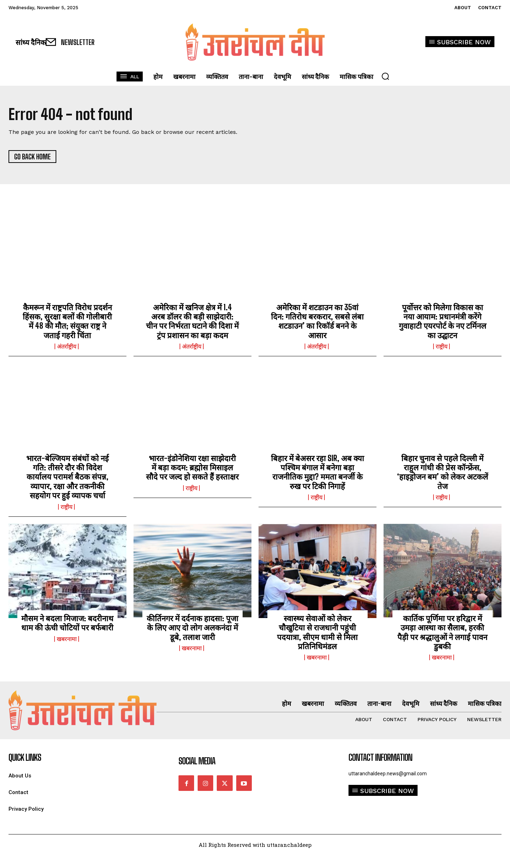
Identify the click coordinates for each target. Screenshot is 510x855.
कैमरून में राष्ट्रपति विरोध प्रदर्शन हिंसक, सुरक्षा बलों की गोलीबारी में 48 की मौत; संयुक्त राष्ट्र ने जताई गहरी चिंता (67, 321)
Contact (18, 792)
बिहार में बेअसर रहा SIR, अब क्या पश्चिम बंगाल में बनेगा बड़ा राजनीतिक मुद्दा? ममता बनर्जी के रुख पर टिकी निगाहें (317, 472)
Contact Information (380, 757)
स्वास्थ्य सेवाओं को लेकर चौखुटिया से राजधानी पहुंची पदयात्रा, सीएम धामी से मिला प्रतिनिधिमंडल (317, 632)
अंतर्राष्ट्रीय (66, 346)
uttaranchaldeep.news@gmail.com (387, 773)
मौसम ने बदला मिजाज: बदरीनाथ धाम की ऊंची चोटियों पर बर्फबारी (67, 622)
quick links (24, 757)
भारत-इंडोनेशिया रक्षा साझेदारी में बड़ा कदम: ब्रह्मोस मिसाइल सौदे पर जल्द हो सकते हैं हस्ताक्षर (192, 467)
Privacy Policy (26, 809)
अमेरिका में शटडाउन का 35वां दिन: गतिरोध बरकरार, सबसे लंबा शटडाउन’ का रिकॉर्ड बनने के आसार (317, 321)
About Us (19, 775)
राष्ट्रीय (441, 346)
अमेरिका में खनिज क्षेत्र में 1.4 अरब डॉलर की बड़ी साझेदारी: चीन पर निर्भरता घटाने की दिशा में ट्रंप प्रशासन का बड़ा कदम (192, 321)
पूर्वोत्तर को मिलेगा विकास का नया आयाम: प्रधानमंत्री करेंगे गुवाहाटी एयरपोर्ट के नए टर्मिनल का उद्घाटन (442, 321)
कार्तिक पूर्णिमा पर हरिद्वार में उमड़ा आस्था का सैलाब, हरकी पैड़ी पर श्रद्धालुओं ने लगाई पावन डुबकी (442, 632)
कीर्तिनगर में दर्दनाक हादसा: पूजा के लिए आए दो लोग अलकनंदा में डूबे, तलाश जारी (192, 627)
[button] (385, 76)
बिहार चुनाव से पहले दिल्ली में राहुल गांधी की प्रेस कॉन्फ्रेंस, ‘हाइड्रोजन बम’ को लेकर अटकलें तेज (442, 472)
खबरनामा (66, 639)
